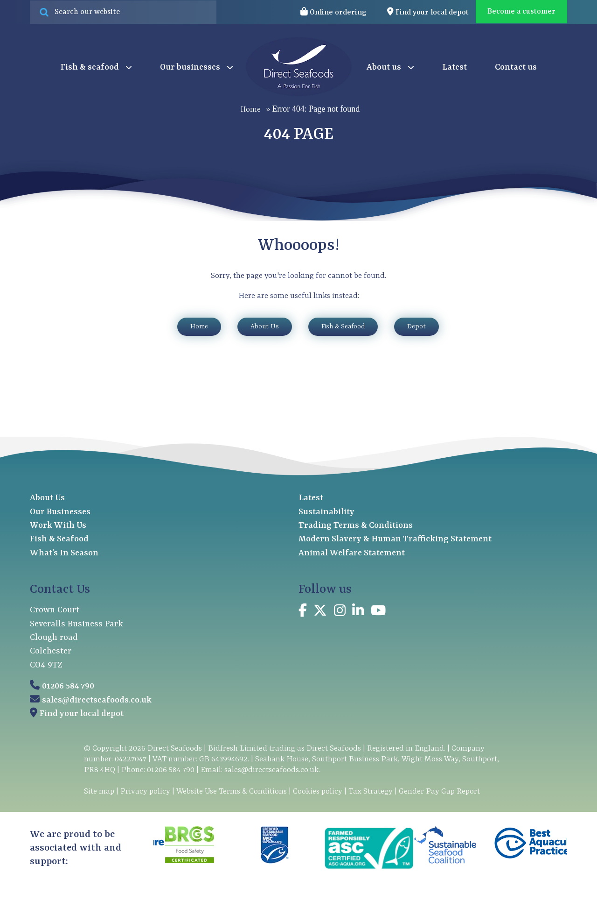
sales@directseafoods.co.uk (97, 700)
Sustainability (326, 512)
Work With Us (58, 526)
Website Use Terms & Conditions (231, 791)
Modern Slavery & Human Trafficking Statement (395, 539)
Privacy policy (145, 791)
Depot (416, 326)
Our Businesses (60, 512)
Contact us (516, 67)
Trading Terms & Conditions (355, 526)
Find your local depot (82, 714)
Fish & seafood (96, 68)
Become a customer (521, 11)
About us (390, 68)
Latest (454, 67)
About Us (264, 326)
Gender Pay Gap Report (439, 791)
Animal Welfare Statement (351, 553)
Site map (99, 791)
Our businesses (196, 68)
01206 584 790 (68, 686)
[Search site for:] (123, 12)
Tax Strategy (370, 791)
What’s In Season (64, 553)
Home (251, 109)
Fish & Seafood (343, 326)
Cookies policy (317, 791)
